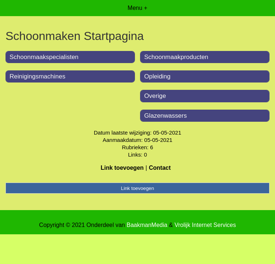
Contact (160, 168)
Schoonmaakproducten (176, 57)
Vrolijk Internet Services (205, 225)
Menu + (137, 8)
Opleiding (157, 76)
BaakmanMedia (146, 225)
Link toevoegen (121, 168)
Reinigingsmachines (37, 76)
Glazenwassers (165, 115)
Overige (155, 95)
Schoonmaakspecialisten (44, 57)
